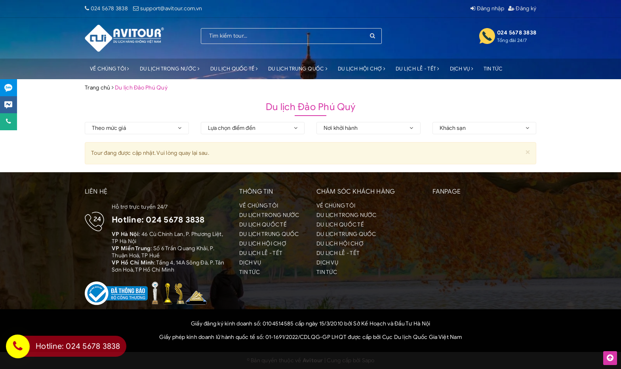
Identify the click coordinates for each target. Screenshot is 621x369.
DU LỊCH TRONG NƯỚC (170, 68)
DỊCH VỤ (461, 68)
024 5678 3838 (109, 8)
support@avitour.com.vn (171, 8)
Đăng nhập (487, 8)
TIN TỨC (493, 68)
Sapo (368, 360)
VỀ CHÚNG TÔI (110, 68)
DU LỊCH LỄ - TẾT (418, 68)
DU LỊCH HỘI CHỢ (361, 68)
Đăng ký (522, 8)
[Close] (527, 152)
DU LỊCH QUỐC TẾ (234, 68)
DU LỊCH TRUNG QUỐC (298, 68)
